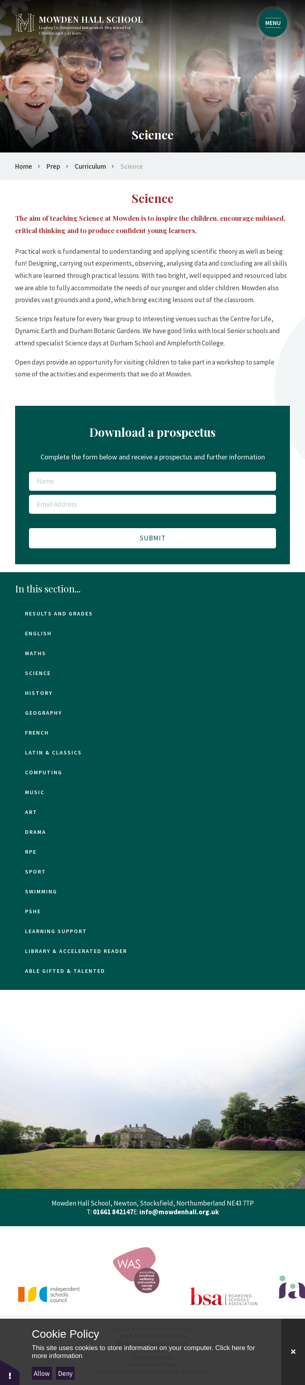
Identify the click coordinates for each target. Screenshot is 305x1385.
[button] (10, 1372)
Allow (42, 1373)
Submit (152, 538)
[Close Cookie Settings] (293, 1352)
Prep (53, 166)
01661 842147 (113, 1212)
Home (23, 166)
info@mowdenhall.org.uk (179, 1212)
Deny (65, 1373)
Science (131, 166)
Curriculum (90, 166)
